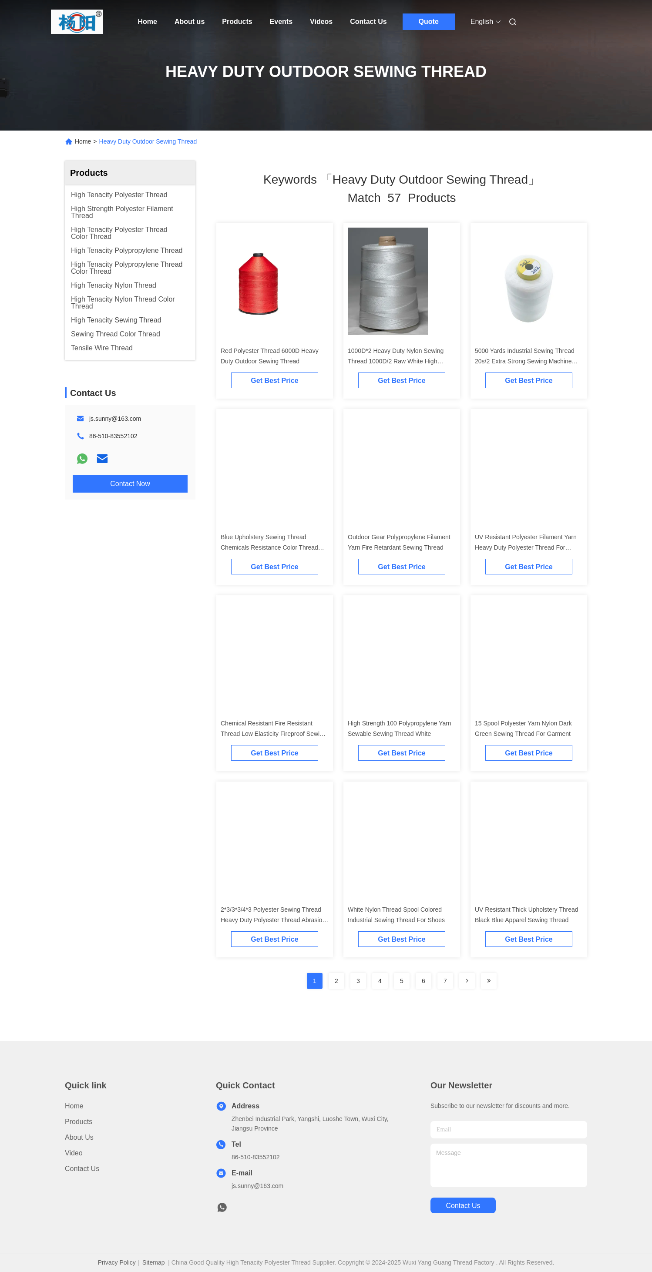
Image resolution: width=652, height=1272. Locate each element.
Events (281, 21)
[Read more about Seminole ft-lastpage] (489, 981)
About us (190, 21)
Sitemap (153, 1262)
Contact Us (368, 21)
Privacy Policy (117, 1262)
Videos (321, 21)
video (74, 1153)
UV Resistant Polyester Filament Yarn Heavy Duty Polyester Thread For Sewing (526, 547)
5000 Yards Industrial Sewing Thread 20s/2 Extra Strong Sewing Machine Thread (525, 361)
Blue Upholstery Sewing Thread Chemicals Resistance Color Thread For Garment (269, 547)
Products (237, 21)
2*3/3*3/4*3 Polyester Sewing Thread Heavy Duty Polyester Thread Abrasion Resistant (273, 920)
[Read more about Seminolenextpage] (467, 981)
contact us (463, 1205)
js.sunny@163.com (115, 418)
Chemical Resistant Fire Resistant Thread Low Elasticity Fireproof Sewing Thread (273, 734)
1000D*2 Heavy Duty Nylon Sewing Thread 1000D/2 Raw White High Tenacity (396, 361)
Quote (429, 21)
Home (147, 21)
